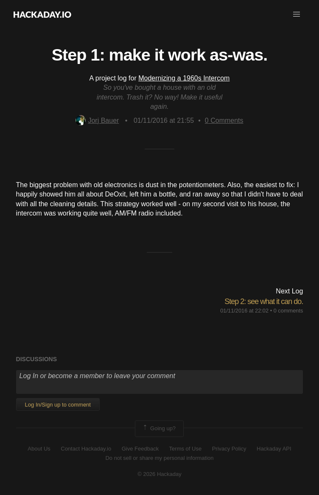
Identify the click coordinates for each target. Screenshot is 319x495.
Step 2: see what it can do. (263, 301)
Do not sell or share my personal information (159, 458)
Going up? (159, 428)
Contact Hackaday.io (86, 448)
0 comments (288, 310)
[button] (296, 14)
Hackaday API (274, 448)
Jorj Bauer (97, 120)
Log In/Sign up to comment (58, 404)
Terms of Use (185, 448)
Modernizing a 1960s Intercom (183, 78)
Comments (224, 120)
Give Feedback (140, 448)
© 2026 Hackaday (159, 474)
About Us (39, 448)
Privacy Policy (229, 448)
